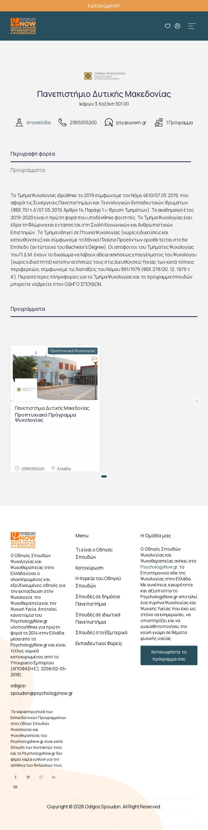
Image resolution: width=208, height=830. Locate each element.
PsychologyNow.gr (159, 567)
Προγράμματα (28, 170)
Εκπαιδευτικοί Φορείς (99, 643)
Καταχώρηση (104, 5)
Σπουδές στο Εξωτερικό (102, 632)
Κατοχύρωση (89, 568)
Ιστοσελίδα (38, 122)
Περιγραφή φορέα (33, 153)
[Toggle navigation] (192, 26)
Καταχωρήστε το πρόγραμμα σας (169, 655)
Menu (82, 535)
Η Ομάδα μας (156, 535)
